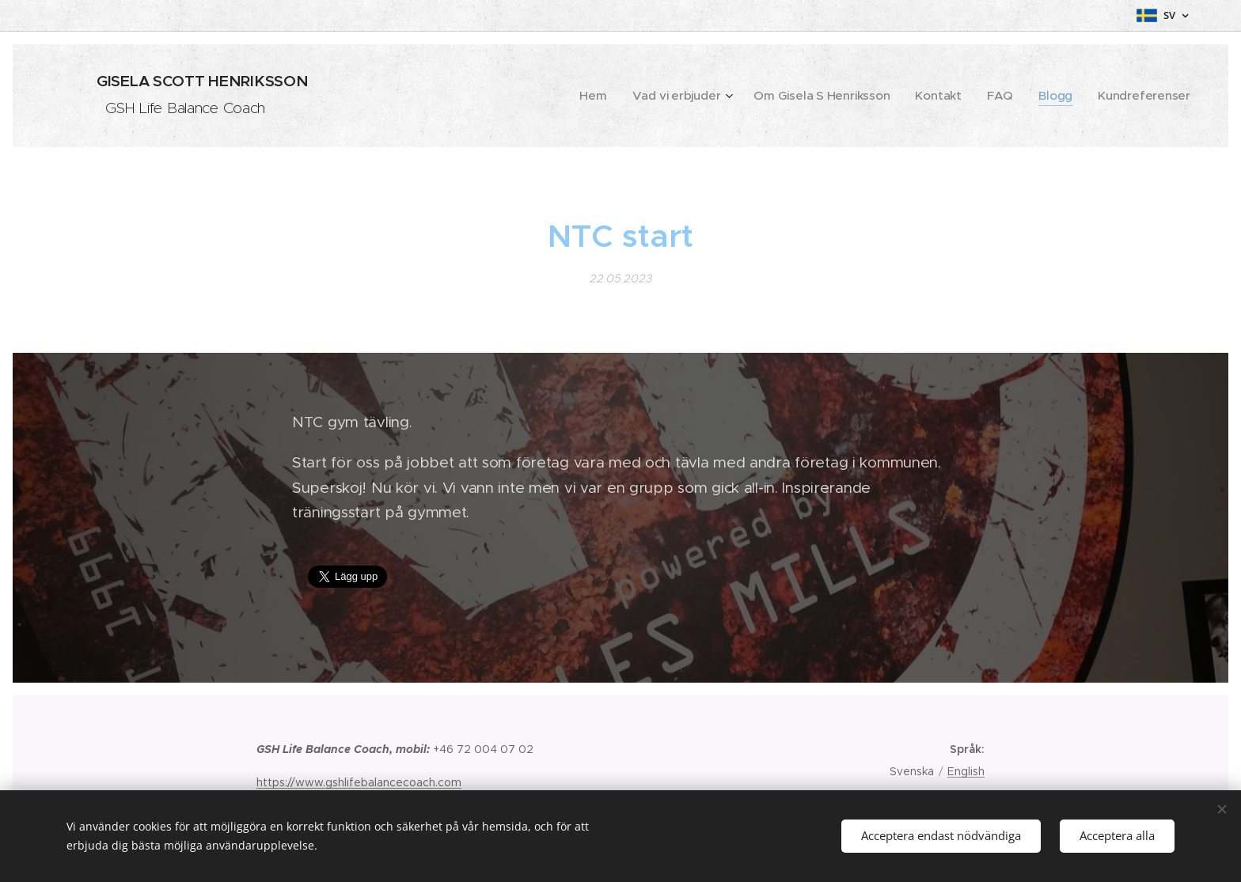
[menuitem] (645, 95)
